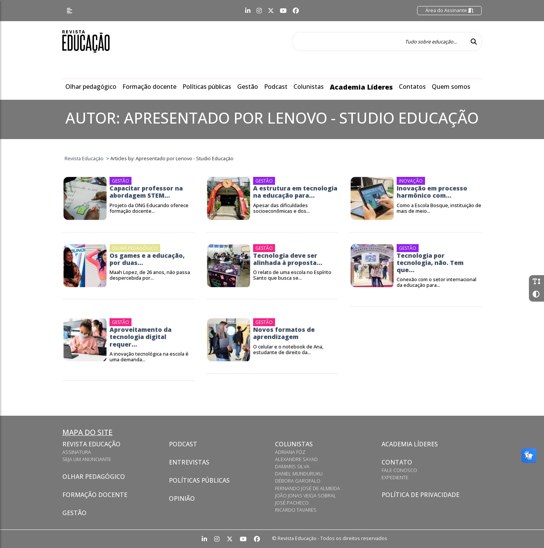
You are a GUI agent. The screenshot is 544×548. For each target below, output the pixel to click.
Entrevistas (189, 462)
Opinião (182, 498)
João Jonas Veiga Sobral (305, 495)
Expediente (395, 477)
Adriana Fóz (290, 452)
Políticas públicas (206, 86)
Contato (397, 462)
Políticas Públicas (199, 480)
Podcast (275, 86)
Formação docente (149, 86)
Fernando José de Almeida (307, 488)
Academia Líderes (361, 86)
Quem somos (451, 86)
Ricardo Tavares (296, 509)
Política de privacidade (420, 495)
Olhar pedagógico (90, 86)
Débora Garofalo (297, 480)
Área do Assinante (449, 10)
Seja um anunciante (86, 459)
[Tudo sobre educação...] (379, 41)
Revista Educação (91, 444)
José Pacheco (292, 502)
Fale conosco (399, 470)
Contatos (412, 86)
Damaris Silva (292, 466)
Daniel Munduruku (299, 473)
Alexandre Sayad (296, 459)
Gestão (247, 86)
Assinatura (76, 452)
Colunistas (309, 86)
